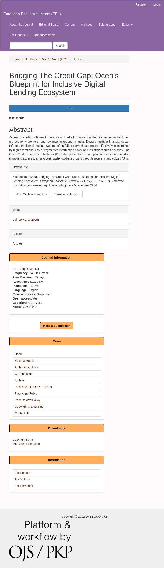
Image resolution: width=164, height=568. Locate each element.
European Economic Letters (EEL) (32, 14)
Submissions (107, 24)
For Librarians (24, 486)
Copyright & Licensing (29, 406)
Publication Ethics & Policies (33, 387)
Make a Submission (56, 325)
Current (70, 24)
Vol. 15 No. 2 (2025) (55, 59)
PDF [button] (69, 108)
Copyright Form (23, 439)
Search (60, 45)
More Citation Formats (31, 194)
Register (141, 4)
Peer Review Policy (27, 400)
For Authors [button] (19, 35)
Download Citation (66, 194)
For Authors (22, 479)
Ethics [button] (127, 24)
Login (157, 4)
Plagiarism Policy (26, 393)
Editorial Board (49, 24)
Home (16, 59)
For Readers (23, 472)
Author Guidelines (26, 367)
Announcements (44, 35)
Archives (86, 24)
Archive (20, 380)
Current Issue (23, 373)
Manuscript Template (26, 444)
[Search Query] (31, 45)
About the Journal (21, 24)
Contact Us (22, 413)
